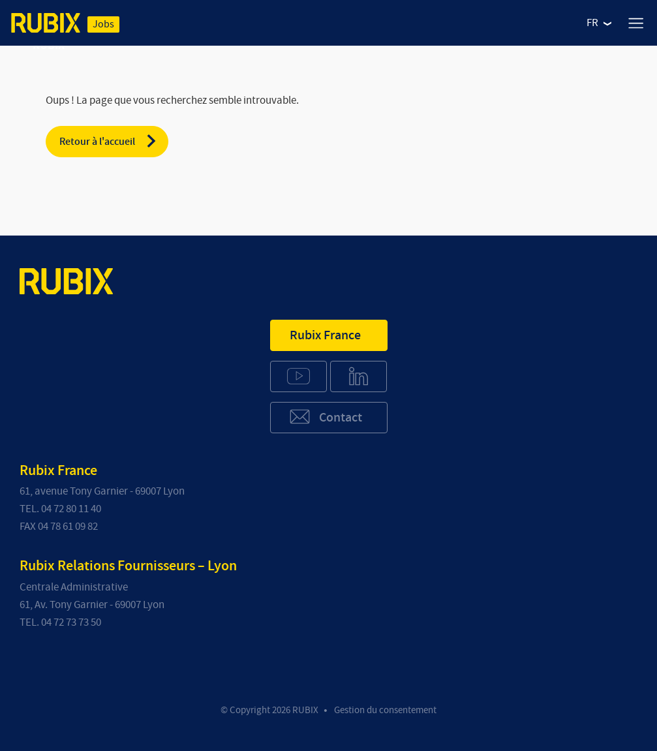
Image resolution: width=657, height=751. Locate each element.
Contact (325, 416)
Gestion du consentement (385, 710)
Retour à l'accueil (108, 140)
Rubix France (325, 335)
